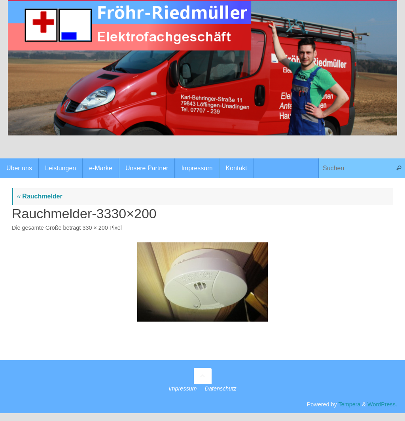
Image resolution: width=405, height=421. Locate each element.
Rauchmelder (39, 196)
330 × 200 (95, 228)
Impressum (182, 388)
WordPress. (382, 404)
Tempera (349, 404)
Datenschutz (221, 388)
